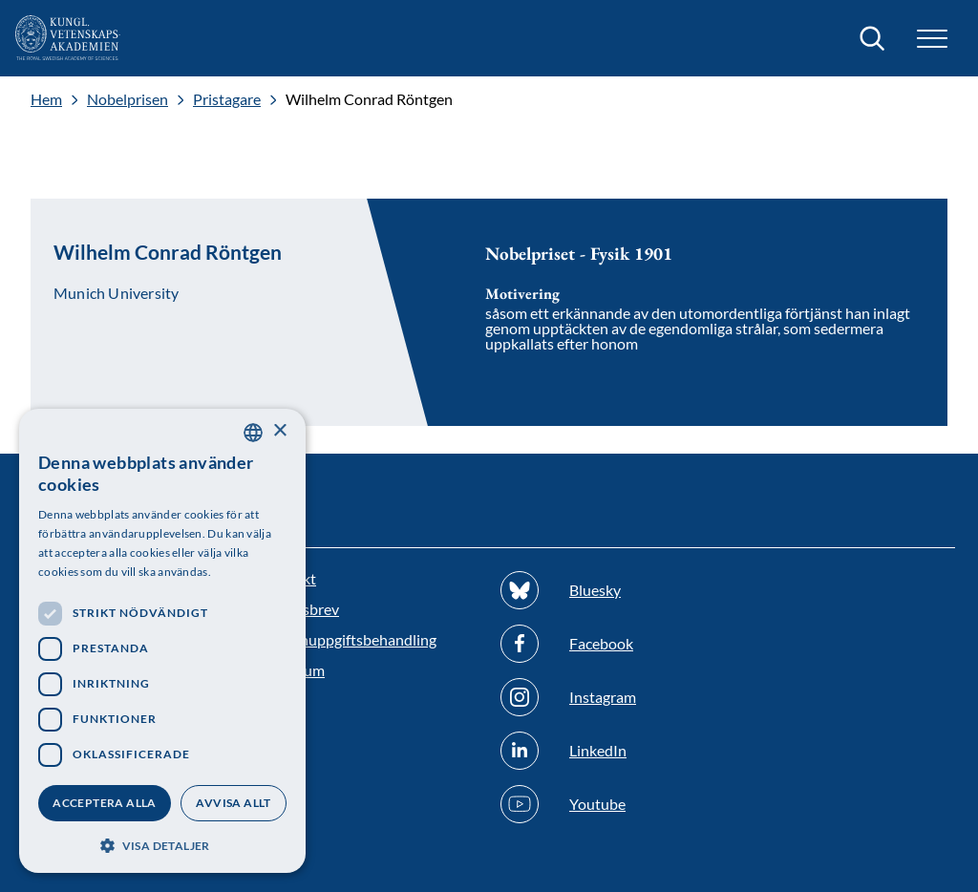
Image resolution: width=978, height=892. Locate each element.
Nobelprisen (127, 99)
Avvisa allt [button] (233, 803)
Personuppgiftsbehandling (349, 639)
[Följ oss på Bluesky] (608, 590)
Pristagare (227, 99)
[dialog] (162, 641)
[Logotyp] (67, 38)
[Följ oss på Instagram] (608, 697)
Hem (46, 99)
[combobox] (253, 432)
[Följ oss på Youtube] (608, 804)
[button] (932, 39)
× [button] (279, 431)
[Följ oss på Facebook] (608, 644)
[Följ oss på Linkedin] (608, 751)
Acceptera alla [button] (105, 803)
